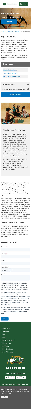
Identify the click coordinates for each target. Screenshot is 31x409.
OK (4, 397)
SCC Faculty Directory (8, 340)
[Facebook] (11, 368)
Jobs (3, 334)
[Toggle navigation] (23, 4)
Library (4, 337)
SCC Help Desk (6, 343)
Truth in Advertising (7, 352)
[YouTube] (15, 368)
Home (2, 31)
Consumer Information (8, 384)
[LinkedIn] (23, 368)
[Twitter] (7, 368)
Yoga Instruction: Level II (10, 73)
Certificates (8, 64)
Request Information (15, 94)
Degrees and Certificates (12, 31)
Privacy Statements (22, 384)
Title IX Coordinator (7, 349)
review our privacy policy (20, 391)
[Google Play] (21, 377)
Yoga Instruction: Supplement (11, 76)
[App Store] (10, 377)
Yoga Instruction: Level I (10, 70)
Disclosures (5, 331)
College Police (6, 328)
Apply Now (9, 21)
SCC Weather (5, 346)
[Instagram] (19, 368)
